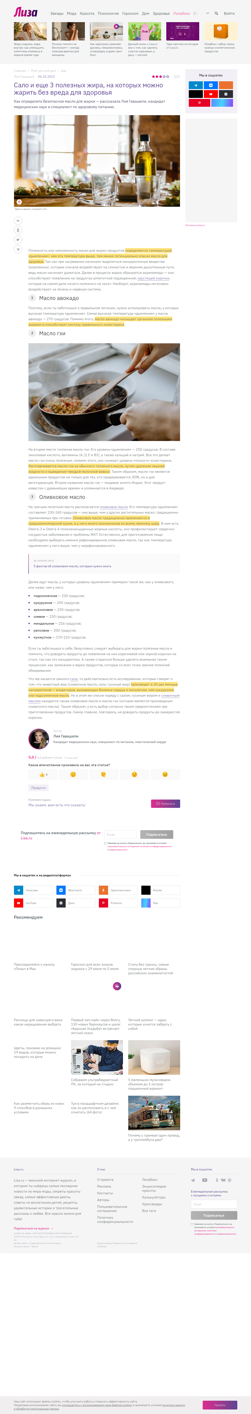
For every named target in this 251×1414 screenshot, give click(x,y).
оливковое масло (114, 506)
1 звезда (154, 76)
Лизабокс (181, 13)
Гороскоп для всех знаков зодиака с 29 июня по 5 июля (95, 966)
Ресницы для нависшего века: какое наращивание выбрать (38, 1022)
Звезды (56, 13)
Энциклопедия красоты (154, 1188)
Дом (145, 13)
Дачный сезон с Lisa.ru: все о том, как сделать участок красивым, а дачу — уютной (143, 49)
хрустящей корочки (153, 278)
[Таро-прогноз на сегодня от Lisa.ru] (182, 31)
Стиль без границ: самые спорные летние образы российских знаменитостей (150, 968)
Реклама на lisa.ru (195, 225)
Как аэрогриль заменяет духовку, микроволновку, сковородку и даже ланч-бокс (106, 49)
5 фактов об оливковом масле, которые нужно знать (72, 566)
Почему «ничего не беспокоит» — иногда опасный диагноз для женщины (65, 49)
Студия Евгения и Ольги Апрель (45, 1243)
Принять (220, 1405)
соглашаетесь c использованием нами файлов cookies (97, 1405)
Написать (168, 804)
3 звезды (161, 76)
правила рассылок (118, 849)
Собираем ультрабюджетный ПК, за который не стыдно (94, 1081)
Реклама (104, 1186)
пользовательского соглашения (123, 846)
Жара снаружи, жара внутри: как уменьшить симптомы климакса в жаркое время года (29, 49)
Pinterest (110, 903)
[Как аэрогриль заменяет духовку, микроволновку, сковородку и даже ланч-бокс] (106, 31)
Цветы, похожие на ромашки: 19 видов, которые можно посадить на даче (38, 1052)
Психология (108, 13)
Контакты (105, 1193)
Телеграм (26, 890)
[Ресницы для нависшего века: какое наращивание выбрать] (40, 997)
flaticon (35, 1246)
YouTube (25, 903)
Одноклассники (115, 890)
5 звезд (168, 76)
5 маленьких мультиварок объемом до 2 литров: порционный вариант (149, 1084)
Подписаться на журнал (31, 1228)
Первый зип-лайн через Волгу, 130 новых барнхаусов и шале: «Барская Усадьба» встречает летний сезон (96, 1026)
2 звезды (157, 76)
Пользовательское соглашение (112, 1208)
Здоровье (161, 13)
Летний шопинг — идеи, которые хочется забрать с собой (150, 1024)
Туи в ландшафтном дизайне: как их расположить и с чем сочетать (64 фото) (95, 1107)
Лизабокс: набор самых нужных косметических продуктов (219, 47)
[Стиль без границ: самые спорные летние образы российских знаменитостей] (154, 942)
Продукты (38, 788)
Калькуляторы (153, 1197)
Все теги (149, 1210)
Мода (71, 13)
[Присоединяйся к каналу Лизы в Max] (40, 942)
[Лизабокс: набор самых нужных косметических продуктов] (220, 31)
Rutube (151, 890)
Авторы (103, 1199)
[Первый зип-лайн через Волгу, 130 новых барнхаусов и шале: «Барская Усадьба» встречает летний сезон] (97, 997)
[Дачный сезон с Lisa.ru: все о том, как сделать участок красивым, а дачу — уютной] (144, 31)
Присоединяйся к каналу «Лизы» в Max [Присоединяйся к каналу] (34, 966)
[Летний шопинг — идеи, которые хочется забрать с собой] (154, 997)
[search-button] (216, 13)
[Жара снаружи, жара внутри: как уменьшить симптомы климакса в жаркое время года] (30, 31)
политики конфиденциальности (156, 846)
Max (149, 903)
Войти (229, 13)
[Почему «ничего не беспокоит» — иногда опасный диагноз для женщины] (68, 31)
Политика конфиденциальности (115, 1219)
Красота (87, 13)
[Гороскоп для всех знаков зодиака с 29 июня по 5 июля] (97, 942)
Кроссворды (152, 1204)
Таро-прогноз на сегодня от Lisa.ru (182, 45)
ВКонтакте (69, 890)
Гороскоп (130, 13)
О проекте (105, 1179)
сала (74, 678)
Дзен (65, 903)
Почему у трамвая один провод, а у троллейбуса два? (154, 1137)
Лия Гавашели (24, 77)
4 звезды (164, 76)
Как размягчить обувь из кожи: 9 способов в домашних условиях (39, 1107)
